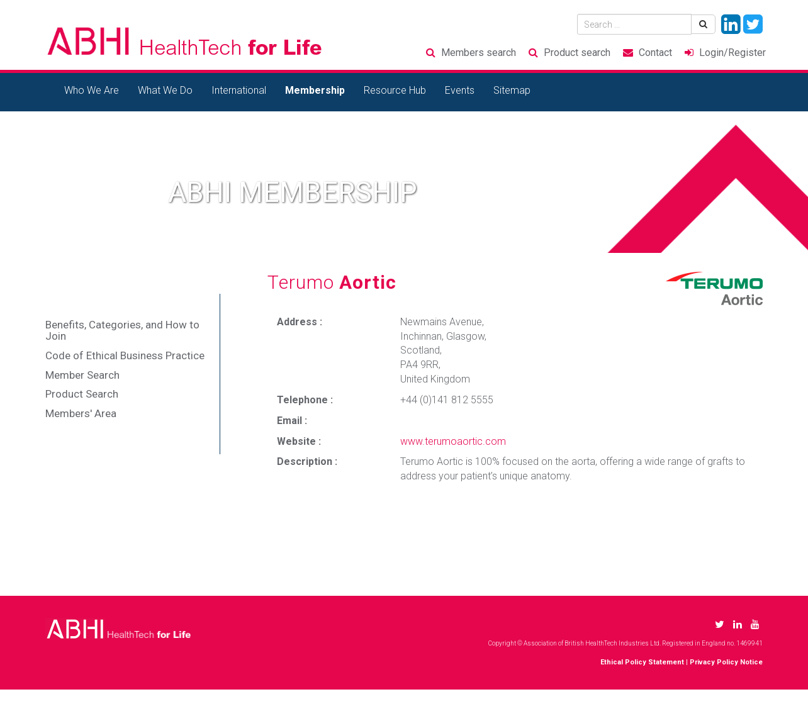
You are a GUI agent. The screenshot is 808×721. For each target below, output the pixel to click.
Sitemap (511, 90)
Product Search (81, 394)
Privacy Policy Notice (726, 662)
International (238, 90)
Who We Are (91, 90)
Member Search (82, 375)
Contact (655, 53)
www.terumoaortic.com (453, 441)
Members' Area (80, 413)
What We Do (165, 90)
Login (732, 53)
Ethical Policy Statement (642, 662)
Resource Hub (395, 90)
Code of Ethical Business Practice (125, 355)
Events (459, 90)
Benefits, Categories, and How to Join (122, 330)
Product (577, 53)
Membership (315, 90)
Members (478, 53)
